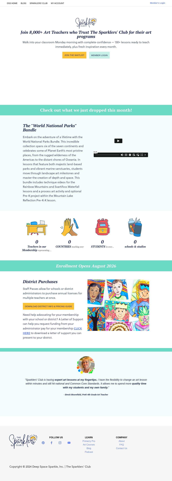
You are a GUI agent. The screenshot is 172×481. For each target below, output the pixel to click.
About (122, 441)
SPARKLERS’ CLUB (39, 3)
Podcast (89, 452)
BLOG (23, 3)
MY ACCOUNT (57, 3)
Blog (89, 448)
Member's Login (157, 3)
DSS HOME (12, 3)
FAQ (121, 444)
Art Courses (89, 444)
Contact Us (121, 448)
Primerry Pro (89, 441)
